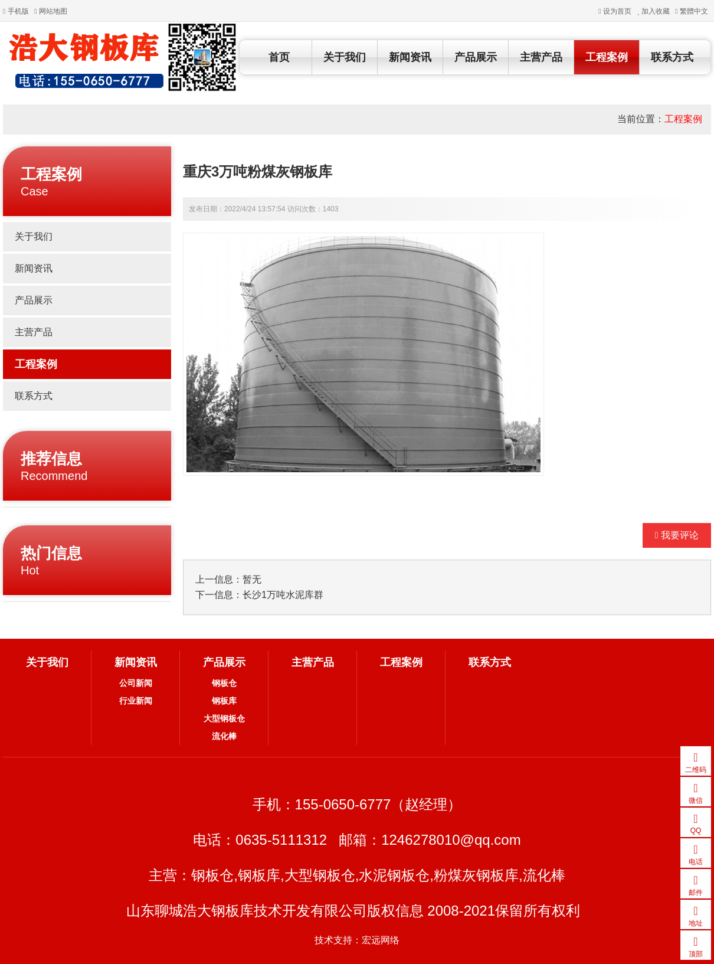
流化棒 (224, 736)
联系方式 (672, 57)
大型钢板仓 (224, 718)
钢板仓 (224, 683)
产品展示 (475, 57)
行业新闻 (135, 700)
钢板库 (224, 700)
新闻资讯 (410, 57)
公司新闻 (135, 683)
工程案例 (606, 57)
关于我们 (344, 57)
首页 (279, 57)
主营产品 (541, 57)
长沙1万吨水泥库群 (283, 595)
